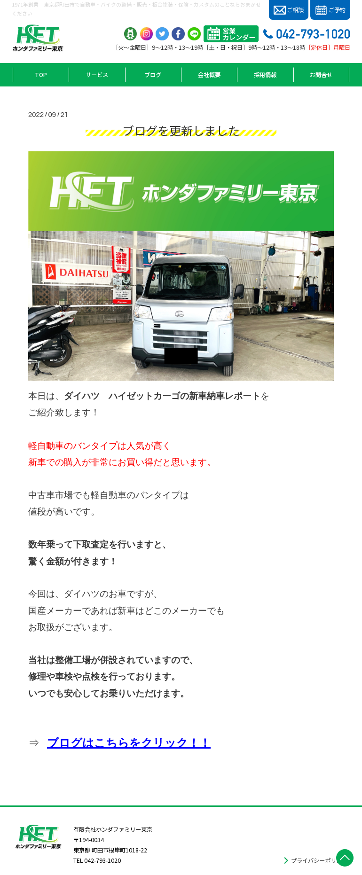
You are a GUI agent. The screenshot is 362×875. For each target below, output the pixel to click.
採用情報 (265, 74)
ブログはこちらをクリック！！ (129, 743)
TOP (41, 74)
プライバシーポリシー (319, 860)
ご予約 (330, 10)
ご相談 (289, 10)
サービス (97, 74)
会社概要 (209, 74)
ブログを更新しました (181, 130)
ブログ (152, 74)
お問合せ (321, 74)
